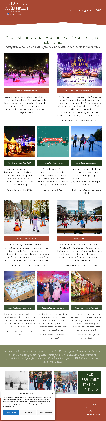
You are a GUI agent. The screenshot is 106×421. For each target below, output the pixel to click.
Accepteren (11, 412)
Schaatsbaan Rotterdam (53, 307)
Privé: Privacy (27, 417)
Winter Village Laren (26, 238)
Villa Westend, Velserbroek (19, 307)
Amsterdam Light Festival (86, 307)
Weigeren (28, 412)
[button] (52, 393)
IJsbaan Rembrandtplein (26, 90)
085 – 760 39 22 (96, 414)
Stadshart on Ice (79, 238)
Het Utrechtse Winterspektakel (79, 90)
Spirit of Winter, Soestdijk (19, 163)
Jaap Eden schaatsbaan (86, 163)
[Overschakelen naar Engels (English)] (14, 14)
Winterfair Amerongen (53, 163)
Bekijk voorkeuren (45, 412)
